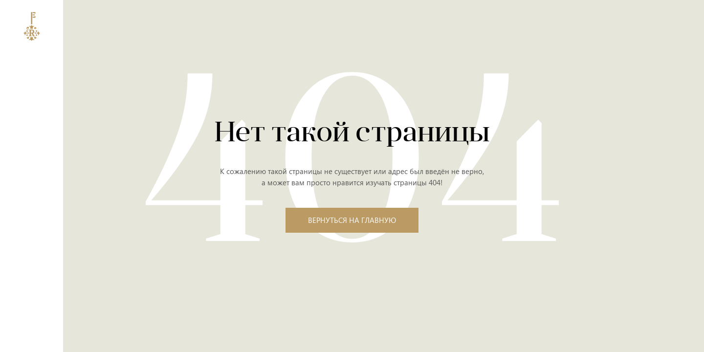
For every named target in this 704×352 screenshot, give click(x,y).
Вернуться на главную (352, 220)
